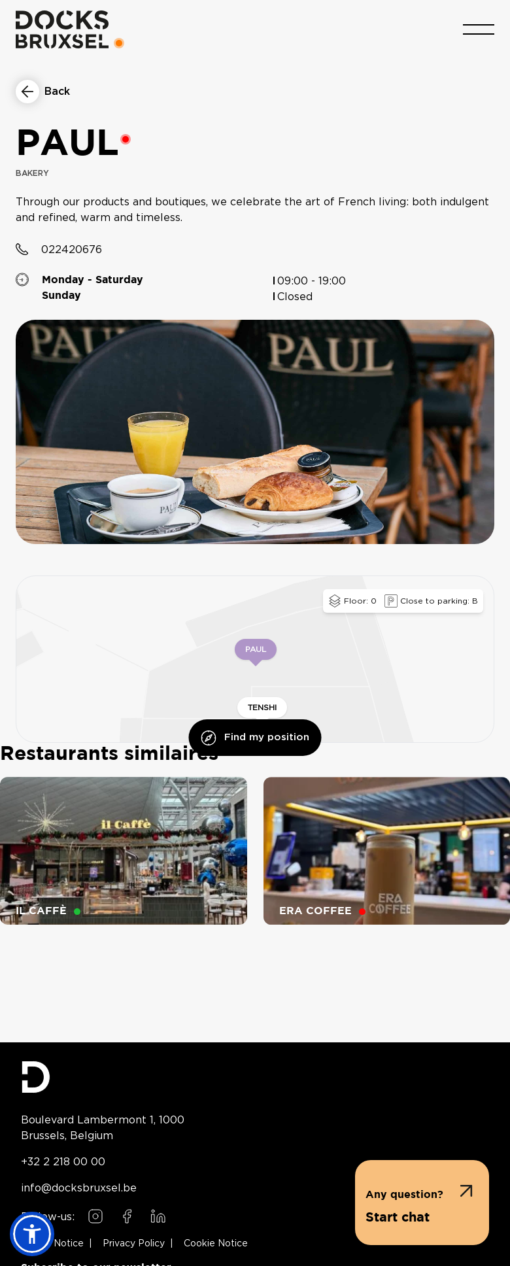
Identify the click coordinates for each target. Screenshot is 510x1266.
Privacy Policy (134, 1243)
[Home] (62, 28)
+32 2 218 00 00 (63, 1161)
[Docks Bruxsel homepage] (255, 1077)
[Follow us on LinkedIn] (158, 1216)
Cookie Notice (216, 1243)
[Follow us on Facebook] (126, 1216)
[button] (422, 1202)
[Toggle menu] (478, 28)
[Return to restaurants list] (43, 91)
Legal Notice (55, 1243)
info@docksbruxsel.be (79, 1187)
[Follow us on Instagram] (95, 1216)
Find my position (255, 739)
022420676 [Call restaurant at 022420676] (71, 251)
